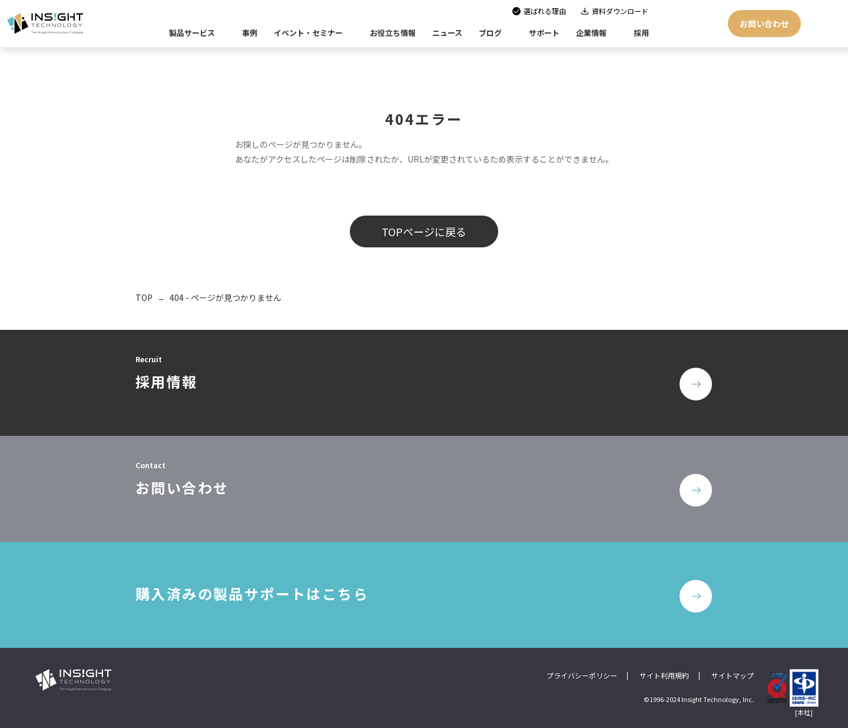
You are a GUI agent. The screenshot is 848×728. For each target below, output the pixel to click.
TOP (144, 297)
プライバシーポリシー (581, 675)
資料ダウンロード (620, 11)
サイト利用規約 (664, 675)
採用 (641, 32)
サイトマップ (732, 675)
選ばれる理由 (545, 11)
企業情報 (591, 32)
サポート (544, 32)
